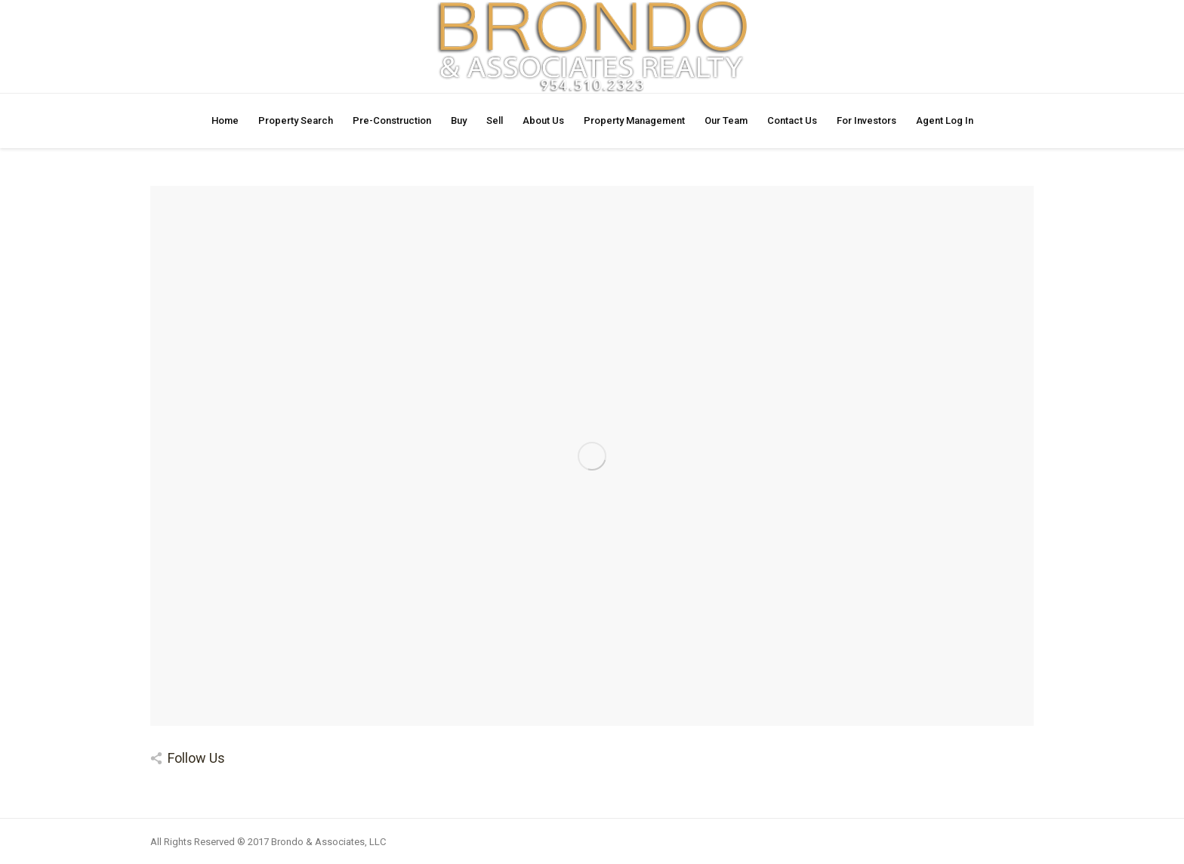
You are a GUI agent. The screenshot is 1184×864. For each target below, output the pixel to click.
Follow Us (196, 758)
